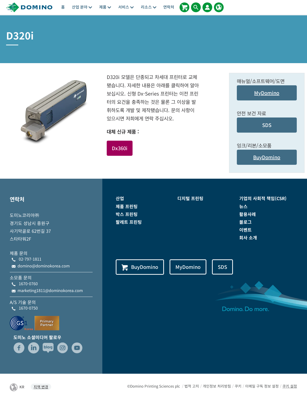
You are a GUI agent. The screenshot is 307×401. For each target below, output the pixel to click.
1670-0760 (28, 283)
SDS (266, 124)
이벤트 (245, 229)
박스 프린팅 (127, 214)
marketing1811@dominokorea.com (50, 290)
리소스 (148, 7)
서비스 (126, 7)
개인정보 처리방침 (217, 386)
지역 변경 (41, 386)
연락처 (168, 7)
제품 (105, 7)
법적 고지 (191, 386)
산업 (120, 198)
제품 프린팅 (127, 206)
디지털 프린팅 (190, 198)
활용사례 (247, 214)
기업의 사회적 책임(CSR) (263, 198)
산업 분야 (82, 7)
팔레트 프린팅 (129, 222)
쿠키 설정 (289, 386)
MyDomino (266, 92)
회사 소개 (248, 237)
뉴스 (243, 206)
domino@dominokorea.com (44, 266)
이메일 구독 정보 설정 (262, 386)
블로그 (245, 222)
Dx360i (119, 148)
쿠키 (238, 386)
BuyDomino (266, 157)
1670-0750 (28, 308)
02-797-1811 (30, 259)
